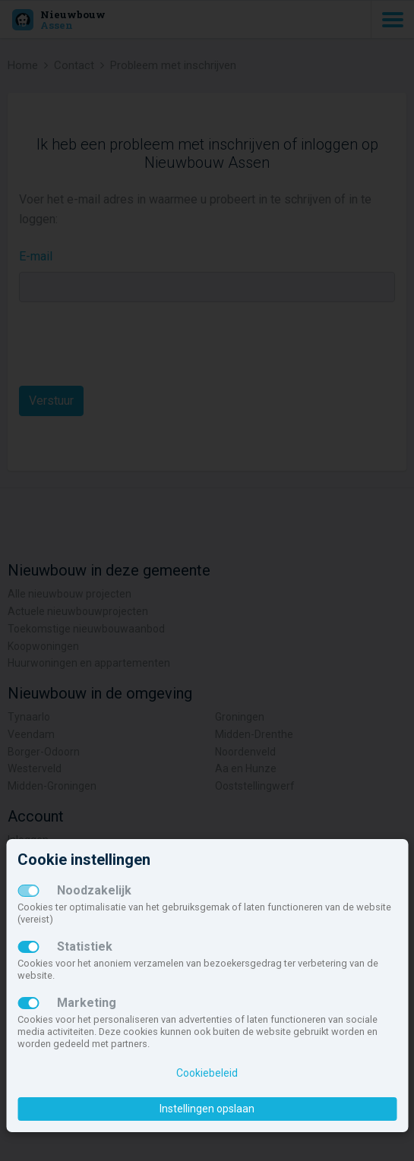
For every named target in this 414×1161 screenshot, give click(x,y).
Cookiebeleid (207, 1073)
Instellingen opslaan (207, 1109)
